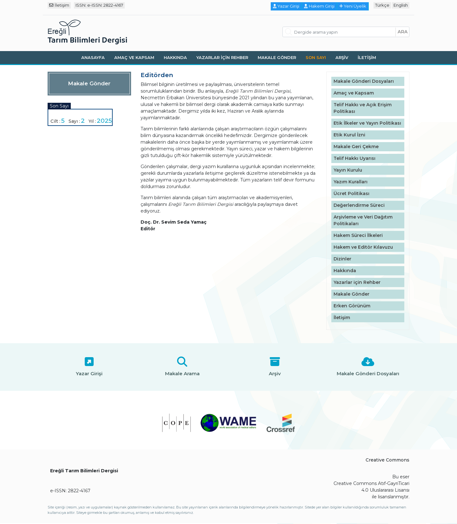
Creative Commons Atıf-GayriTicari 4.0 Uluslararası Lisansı (371, 487)
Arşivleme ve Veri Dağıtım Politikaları (363, 220)
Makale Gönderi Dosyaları (364, 81)
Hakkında (175, 57)
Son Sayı (316, 57)
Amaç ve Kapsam (134, 57)
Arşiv (341, 57)
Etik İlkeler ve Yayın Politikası (367, 123)
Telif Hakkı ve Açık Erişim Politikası (363, 108)
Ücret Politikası (351, 193)
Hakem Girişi (319, 6)
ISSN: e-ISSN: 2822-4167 (99, 5)
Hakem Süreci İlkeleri (358, 235)
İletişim (59, 5)
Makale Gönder (277, 57)
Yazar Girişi (286, 6)
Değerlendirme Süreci (359, 205)
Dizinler (342, 259)
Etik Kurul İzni (349, 135)
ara (402, 32)
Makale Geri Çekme (356, 146)
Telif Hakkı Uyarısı (354, 158)
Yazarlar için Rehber (222, 57)
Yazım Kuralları (351, 182)
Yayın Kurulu (348, 170)
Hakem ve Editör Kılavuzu (363, 247)
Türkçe (382, 5)
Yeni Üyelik (353, 6)
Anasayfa (93, 57)
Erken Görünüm (352, 306)
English (401, 5)
